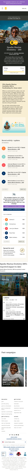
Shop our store (17, 427)
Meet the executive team (6, 428)
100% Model (4, 421)
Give (2, 401)
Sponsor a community (6, 411)
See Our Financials (5, 423)
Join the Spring (5, 403)
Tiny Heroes (16, 406)
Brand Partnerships (19, 425)
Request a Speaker (18, 423)
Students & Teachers (19, 408)
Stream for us (17, 410)
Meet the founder (5, 425)
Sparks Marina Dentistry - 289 (16, 148)
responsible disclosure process (14, 439)
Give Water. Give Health (14, 18)
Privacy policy (14, 437)
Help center (17, 421)
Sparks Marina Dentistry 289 (16, 53)
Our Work (3, 418)
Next (23, 189)
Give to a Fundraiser (6, 406)
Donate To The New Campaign (14, 206)
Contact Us (16, 418)
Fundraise (16, 403)
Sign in (24, 8)
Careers (3, 431)
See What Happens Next (14, 209)
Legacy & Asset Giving (6, 414)
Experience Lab (17, 412)
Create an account (18, 401)
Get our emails (14, 450)
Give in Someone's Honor (5, 408)
